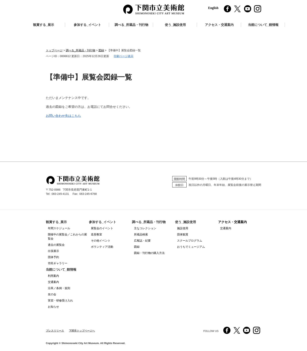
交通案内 (225, 228)
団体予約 (53, 257)
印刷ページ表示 (123, 56)
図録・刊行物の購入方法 (149, 252)
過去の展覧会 (56, 244)
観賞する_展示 (43, 24)
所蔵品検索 (141, 234)
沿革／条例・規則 (59, 288)
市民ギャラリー (57, 263)
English (213, 8)
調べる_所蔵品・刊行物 (131, 24)
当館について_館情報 (263, 24)
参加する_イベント (87, 24)
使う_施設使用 (175, 24)
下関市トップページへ (82, 330)
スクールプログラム (189, 240)
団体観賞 (182, 234)
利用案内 (53, 275)
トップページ (54, 50)
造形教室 (96, 234)
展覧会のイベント (102, 228)
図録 (101, 50)
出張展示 (53, 251)
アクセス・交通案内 (219, 24)
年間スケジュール (59, 228)
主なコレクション (145, 228)
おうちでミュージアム (191, 246)
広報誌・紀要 (142, 240)
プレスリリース (55, 330)
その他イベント (100, 240)
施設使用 (182, 228)
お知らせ (53, 306)
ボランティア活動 (102, 246)
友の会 (52, 294)
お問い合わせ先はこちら (63, 115)
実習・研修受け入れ (60, 300)
